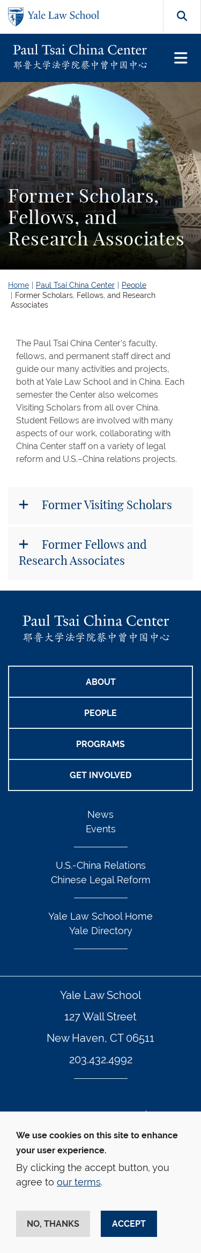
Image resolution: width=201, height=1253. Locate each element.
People (134, 285)
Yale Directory (100, 930)
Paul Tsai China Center (75, 285)
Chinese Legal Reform (101, 879)
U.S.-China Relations (101, 865)
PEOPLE (100, 713)
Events (101, 828)
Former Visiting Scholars (105, 505)
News (100, 814)
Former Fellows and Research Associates (83, 552)
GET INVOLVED (100, 775)
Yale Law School (100, 995)
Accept (129, 1224)
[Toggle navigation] (181, 58)
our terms (79, 1182)
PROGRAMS (100, 744)
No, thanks (53, 1224)
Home (18, 285)
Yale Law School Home (100, 916)
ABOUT (101, 682)
